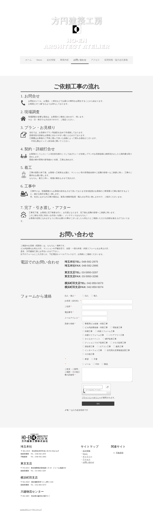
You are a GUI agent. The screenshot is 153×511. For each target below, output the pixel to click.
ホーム (28, 59)
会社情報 (51, 59)
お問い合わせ (79, 59)
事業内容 (64, 59)
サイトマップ (36, 507)
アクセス (95, 59)
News (39, 59)
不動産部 (120, 450)
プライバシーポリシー (91, 395)
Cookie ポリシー (25, 507)
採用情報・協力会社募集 (116, 59)
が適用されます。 (99, 395)
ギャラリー (87, 454)
